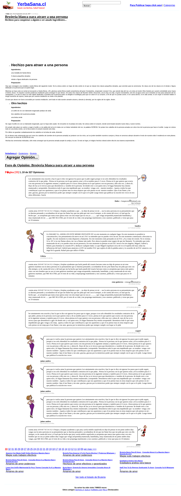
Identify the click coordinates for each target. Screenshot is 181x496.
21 (44, 449)
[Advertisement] (74, 42)
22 (41, 449)
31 (12, 449)
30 (15, 449)
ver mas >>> (90, 461)
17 (56, 449)
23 (37, 449)
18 (53, 449)
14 (66, 449)
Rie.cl (105, 490)
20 (47, 449)
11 (75, 449)
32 (9, 449)
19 (50, 449)
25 (31, 449)
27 (25, 449)
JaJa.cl (87, 490)
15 (63, 449)
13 (69, 449)
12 (72, 449)
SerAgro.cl (79, 490)
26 (28, 449)
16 (59, 449)
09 (81, 449)
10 (78, 449)
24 (34, 449)
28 (22, 449)
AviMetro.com (96, 490)
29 (19, 449)
